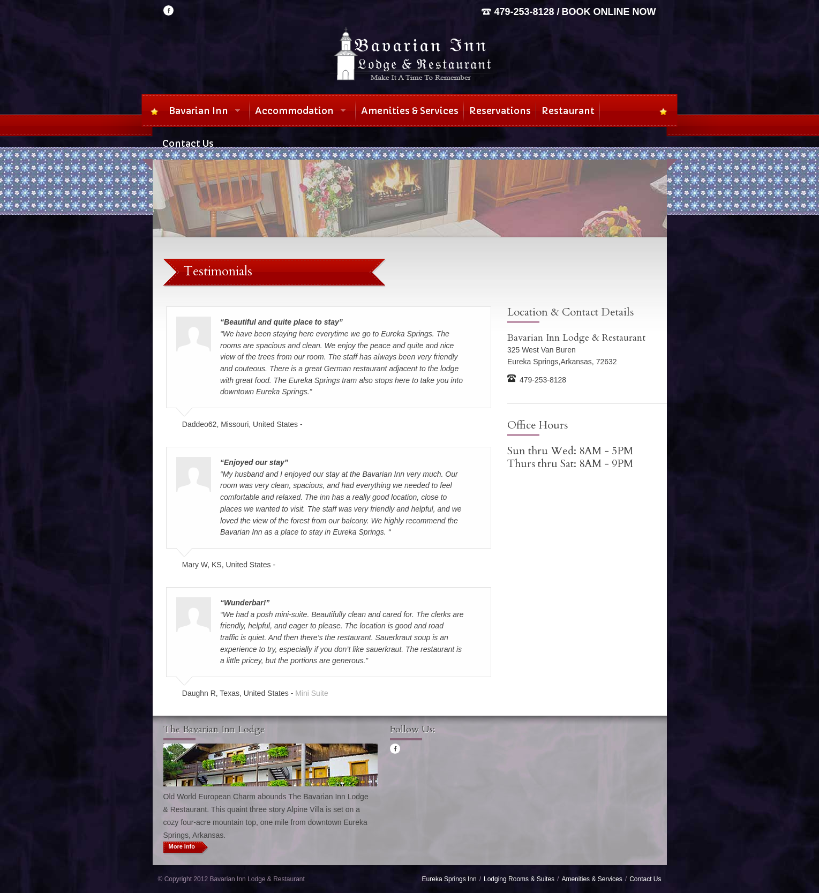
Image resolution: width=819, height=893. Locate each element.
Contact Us (645, 879)
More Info (182, 846)
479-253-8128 (524, 11)
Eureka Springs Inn (449, 879)
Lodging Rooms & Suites (519, 879)
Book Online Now (609, 11)
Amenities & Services (591, 879)
